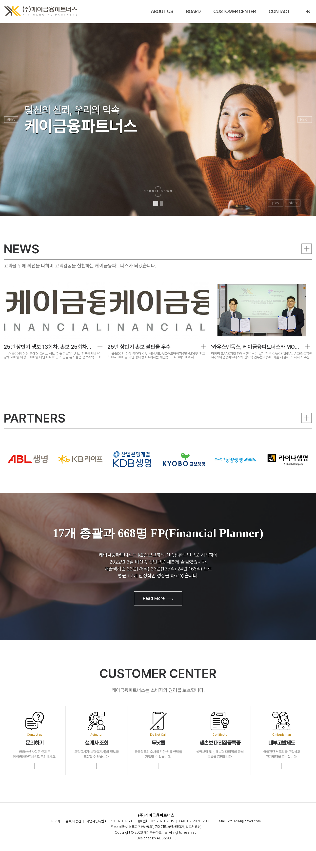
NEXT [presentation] (304, 120)
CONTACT (279, 11)
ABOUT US (162, 11)
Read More (158, 599)
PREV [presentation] (11, 120)
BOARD (193, 11)
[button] (155, 203)
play (275, 203)
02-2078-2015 (162, 821)
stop (293, 203)
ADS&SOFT (166, 838)
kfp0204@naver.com (244, 821)
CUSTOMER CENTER (234, 11)
